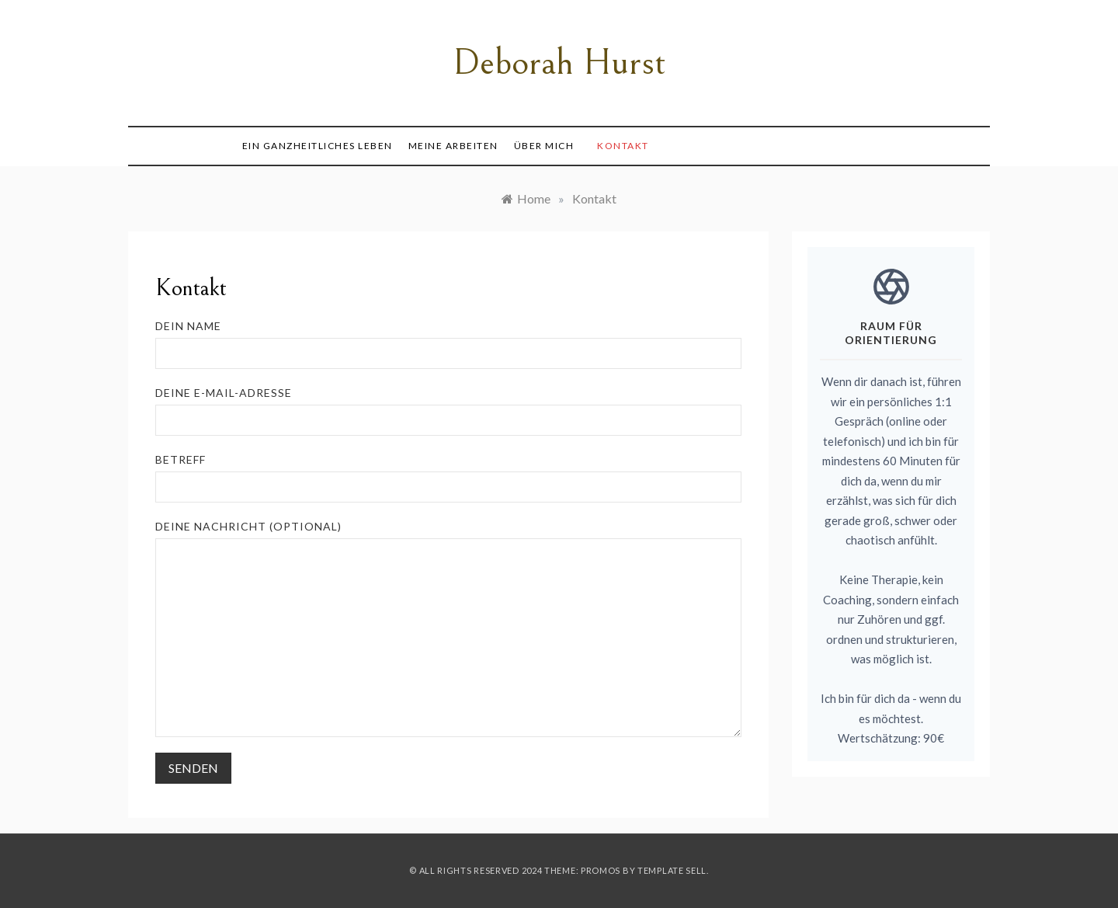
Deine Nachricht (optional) (448, 628)
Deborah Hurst (559, 62)
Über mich (544, 145)
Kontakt (623, 145)
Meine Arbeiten (453, 145)
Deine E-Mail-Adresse (448, 411)
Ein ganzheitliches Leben (317, 145)
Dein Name (448, 344)
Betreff (448, 478)
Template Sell (672, 870)
